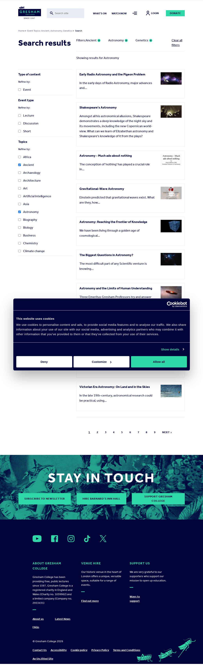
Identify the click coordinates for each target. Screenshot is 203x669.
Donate (175, 13)
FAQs (36, 627)
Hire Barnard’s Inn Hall (101, 498)
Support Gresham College (158, 498)
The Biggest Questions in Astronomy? (106, 255)
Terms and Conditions (126, 650)
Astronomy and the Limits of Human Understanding (115, 288)
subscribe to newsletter (44, 498)
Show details (170, 349)
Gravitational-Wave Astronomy (101, 189)
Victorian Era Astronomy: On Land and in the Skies (114, 387)
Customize (101, 361)
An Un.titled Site (43, 658)
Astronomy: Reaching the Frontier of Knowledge (113, 222)
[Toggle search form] (65, 13)
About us (38, 619)
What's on (100, 13)
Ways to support (135, 599)
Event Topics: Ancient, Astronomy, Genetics (49, 30)
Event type (26, 100)
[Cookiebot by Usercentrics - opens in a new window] (170, 304)
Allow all (159, 361)
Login (152, 13)
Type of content (29, 74)
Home (21, 30)
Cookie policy (79, 650)
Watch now (119, 13)
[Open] (37, 538)
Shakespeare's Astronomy (98, 107)
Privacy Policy (100, 650)
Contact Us (40, 650)
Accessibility (59, 650)
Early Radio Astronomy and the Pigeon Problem (112, 74)
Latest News (62, 619)
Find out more (90, 601)
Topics (22, 142)
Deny (44, 361)
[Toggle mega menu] (135, 13)
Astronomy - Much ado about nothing (105, 156)
